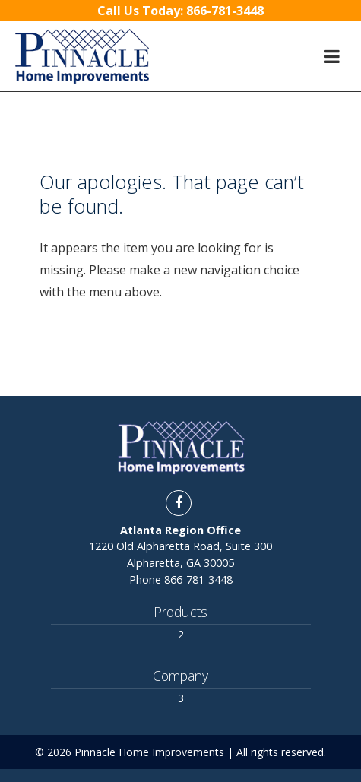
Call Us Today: (180, 10)
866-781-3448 (198, 579)
